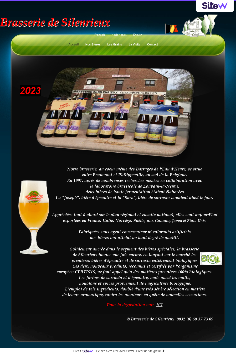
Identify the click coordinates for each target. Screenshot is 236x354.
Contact (152, 44)
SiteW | (109, 351)
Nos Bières (93, 44)
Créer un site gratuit (150, 351)
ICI (159, 304)
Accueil (73, 44)
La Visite (134, 44)
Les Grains (114, 44)
